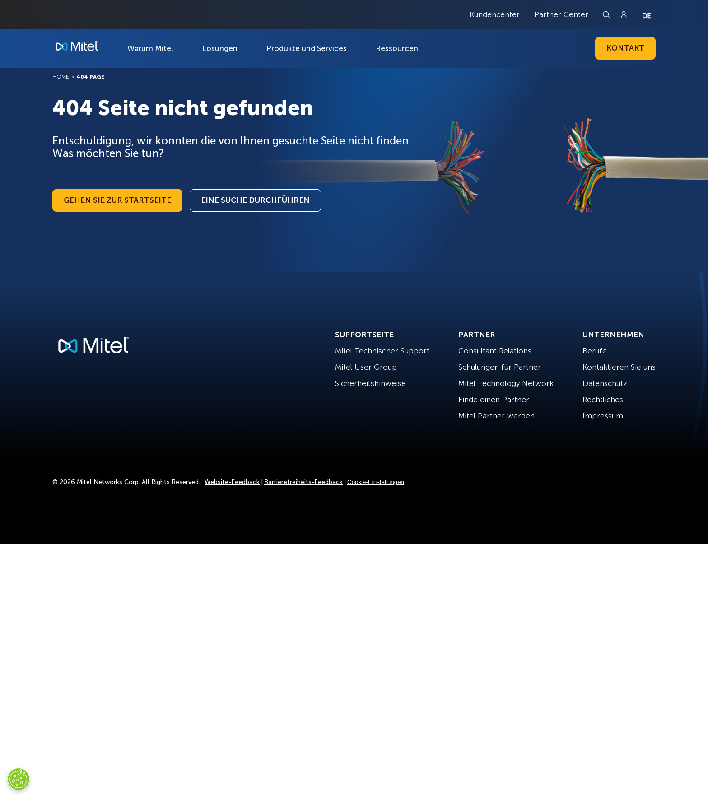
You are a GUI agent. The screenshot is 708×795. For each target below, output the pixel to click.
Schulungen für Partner (499, 367)
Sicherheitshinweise (370, 383)
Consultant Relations (494, 350)
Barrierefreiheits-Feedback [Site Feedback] (303, 482)
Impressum (602, 415)
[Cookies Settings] (18, 779)
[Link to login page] (623, 14)
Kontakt (625, 47)
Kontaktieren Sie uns (619, 367)
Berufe (594, 350)
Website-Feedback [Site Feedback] (232, 482)
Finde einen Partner (493, 399)
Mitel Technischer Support (382, 350)
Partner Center (561, 14)
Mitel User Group (366, 367)
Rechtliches (602, 399)
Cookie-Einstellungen (375, 482)
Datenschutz (604, 383)
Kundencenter (495, 14)
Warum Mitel (150, 48)
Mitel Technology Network (506, 383)
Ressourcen (397, 48)
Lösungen (220, 48)
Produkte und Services (306, 48)
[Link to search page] (607, 14)
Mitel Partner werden (496, 415)
